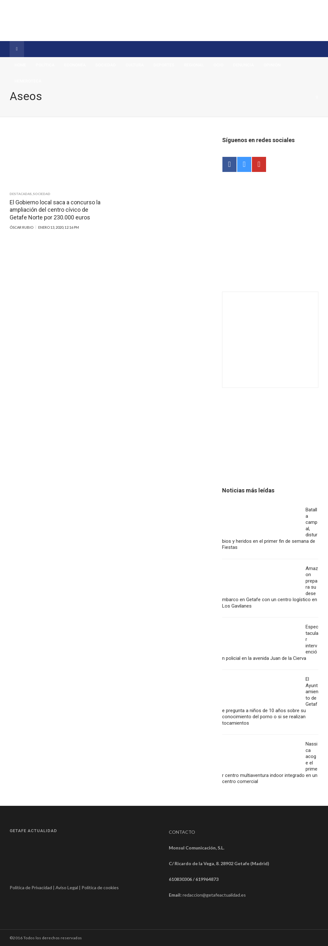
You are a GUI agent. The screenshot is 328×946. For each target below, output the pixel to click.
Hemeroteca (27, 81)
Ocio (218, 65)
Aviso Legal (67, 887)
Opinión (272, 65)
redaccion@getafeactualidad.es (214, 895)
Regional (194, 65)
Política (45, 65)
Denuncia (243, 65)
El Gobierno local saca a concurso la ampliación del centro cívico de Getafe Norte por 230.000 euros (55, 210)
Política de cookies (100, 887)
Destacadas (21, 194)
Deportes (163, 65)
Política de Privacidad (31, 887)
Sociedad (105, 65)
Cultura (134, 65)
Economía (75, 65)
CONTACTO (182, 832)
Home (20, 65)
